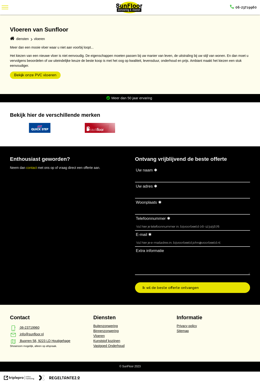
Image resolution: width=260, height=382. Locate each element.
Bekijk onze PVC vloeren (35, 75)
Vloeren (99, 336)
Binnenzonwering (106, 331)
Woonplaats (146, 202)
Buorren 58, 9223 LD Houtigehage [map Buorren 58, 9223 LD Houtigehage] (40, 341)
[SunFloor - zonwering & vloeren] (129, 12)
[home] (12, 39)
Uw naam (144, 170)
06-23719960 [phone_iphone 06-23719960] (24, 327)
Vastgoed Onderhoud (109, 346)
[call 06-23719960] (243, 7)
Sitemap (183, 331)
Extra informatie (150, 250)
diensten (22, 39)
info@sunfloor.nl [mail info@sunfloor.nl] (27, 334)
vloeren (39, 39)
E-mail (141, 234)
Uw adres (144, 186)
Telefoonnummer (151, 218)
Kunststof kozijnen (106, 341)
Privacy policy (187, 326)
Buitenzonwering (105, 326)
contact (32, 168)
